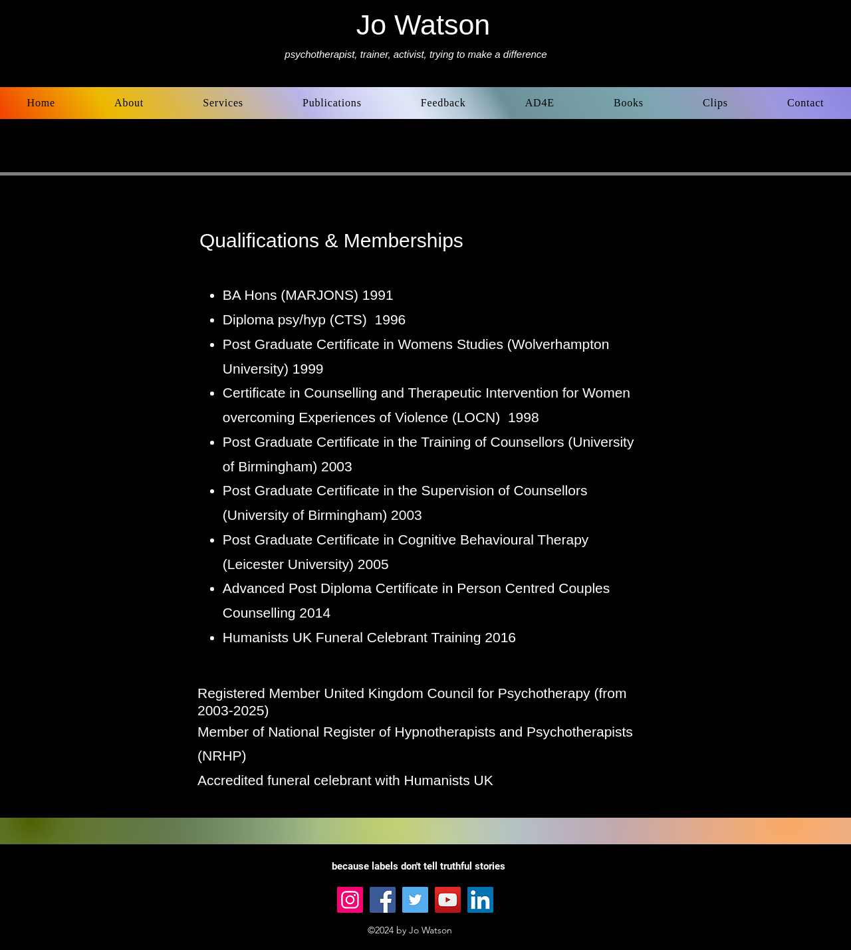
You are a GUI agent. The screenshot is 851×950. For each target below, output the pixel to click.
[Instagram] (350, 900)
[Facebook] (383, 900)
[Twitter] (415, 900)
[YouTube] (448, 900)
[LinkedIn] (480, 900)
